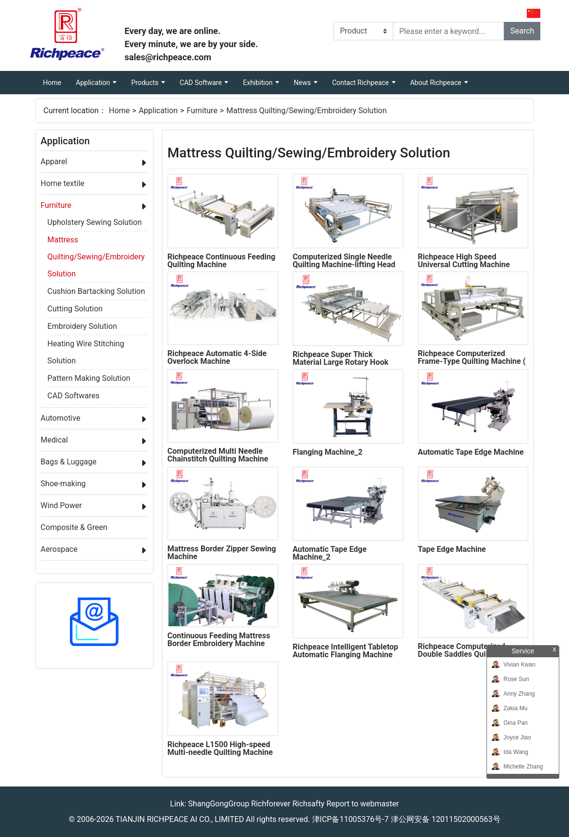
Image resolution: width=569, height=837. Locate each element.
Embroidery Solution (82, 326)
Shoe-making (63, 483)
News (303, 82)
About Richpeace (436, 82)
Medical (54, 439)
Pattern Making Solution (89, 378)
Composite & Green (74, 527)
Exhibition (258, 82)
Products (145, 82)
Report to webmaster (362, 803)
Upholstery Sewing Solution (95, 222)
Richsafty (308, 803)
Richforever (270, 803)
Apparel (54, 161)
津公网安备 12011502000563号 (446, 819)
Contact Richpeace (361, 82)
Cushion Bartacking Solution (96, 291)
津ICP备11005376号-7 (350, 819)
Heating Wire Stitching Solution (86, 345)
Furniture (201, 110)
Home (56, 78)
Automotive (61, 418)
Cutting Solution (75, 308)
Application (94, 82)
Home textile (62, 183)
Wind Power (61, 505)
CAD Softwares (74, 395)
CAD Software (201, 82)
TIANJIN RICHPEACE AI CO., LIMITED (180, 819)
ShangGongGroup (219, 803)
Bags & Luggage (69, 461)
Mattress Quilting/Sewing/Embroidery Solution (306, 110)
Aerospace (59, 549)
